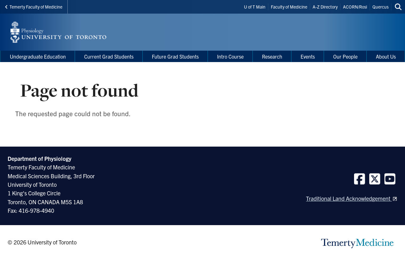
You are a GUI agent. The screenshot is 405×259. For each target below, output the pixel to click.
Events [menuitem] (308, 56)
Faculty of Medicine (289, 6)
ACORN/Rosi (355, 6)
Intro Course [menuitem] (230, 56)
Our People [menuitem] (345, 56)
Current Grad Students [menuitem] (109, 56)
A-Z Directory (325, 6)
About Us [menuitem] (386, 56)
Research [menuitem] (272, 56)
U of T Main (254, 6)
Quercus (380, 6)
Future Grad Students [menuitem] (175, 56)
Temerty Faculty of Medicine (33, 6)
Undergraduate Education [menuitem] (38, 56)
